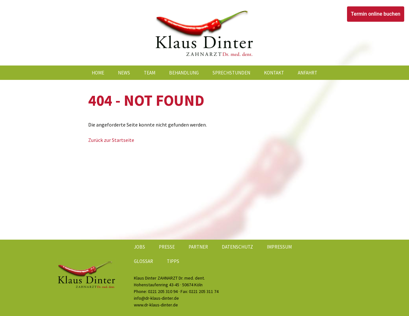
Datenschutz (237, 247)
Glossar (143, 261)
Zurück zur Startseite (111, 140)
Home (98, 73)
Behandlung (184, 73)
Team (149, 73)
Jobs (139, 247)
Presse (167, 247)
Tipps (173, 261)
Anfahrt (307, 73)
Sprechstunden (231, 73)
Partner (198, 247)
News (124, 73)
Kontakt (274, 73)
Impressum (279, 247)
